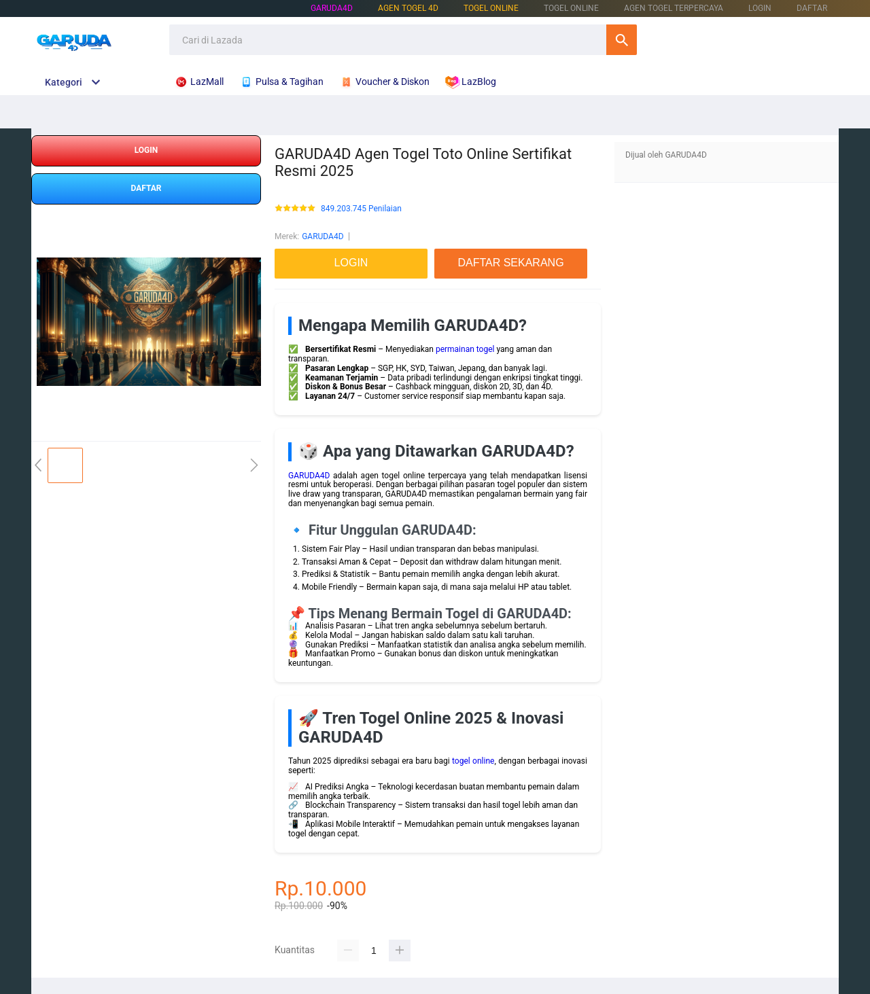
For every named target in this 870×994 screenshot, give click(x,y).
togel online (473, 761)
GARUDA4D (332, 8)
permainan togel (465, 349)
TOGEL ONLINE (491, 8)
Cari (621, 39)
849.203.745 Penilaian (361, 209)
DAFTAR (812, 8)
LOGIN (759, 8)
